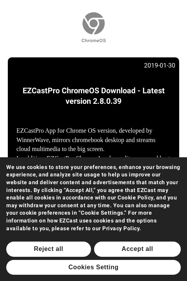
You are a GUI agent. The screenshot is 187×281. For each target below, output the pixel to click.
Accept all (137, 248)
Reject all (48, 248)
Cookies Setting (93, 267)
